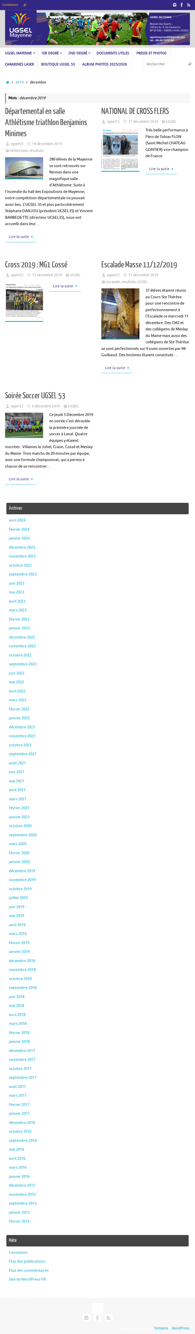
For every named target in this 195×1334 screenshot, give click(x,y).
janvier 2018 (19, 1041)
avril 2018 (17, 1014)
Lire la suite (22, 237)
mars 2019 (17, 933)
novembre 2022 (22, 646)
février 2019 (19, 943)
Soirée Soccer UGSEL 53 (35, 395)
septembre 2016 (23, 1140)
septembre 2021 (23, 754)
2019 (19, 82)
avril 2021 (17, 790)
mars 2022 (17, 700)
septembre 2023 (23, 574)
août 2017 (17, 1086)
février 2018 (19, 1032)
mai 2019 (16, 915)
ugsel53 (17, 144)
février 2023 (19, 619)
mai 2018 (16, 1005)
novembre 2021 (22, 736)
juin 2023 (16, 583)
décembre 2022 (22, 637)
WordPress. (181, 1328)
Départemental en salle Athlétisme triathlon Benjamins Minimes (46, 122)
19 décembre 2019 (47, 144)
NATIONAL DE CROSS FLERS (135, 111)
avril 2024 (17, 520)
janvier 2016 (19, 1176)
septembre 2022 (23, 664)
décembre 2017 (22, 1050)
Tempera (161, 1328)
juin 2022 (16, 673)
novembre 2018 (22, 969)
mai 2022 (16, 682)
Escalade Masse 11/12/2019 (139, 264)
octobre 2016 (20, 1131)
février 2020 (19, 853)
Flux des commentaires (29, 1270)
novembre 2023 (22, 556)
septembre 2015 (23, 1203)
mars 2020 (17, 844)
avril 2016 (17, 1158)
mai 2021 (16, 781)
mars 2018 (17, 1023)
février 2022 (19, 709)
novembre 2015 (22, 1194)
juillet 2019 (18, 897)
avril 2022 (17, 691)
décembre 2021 (22, 727)
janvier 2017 (19, 1113)
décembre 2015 (22, 1185)
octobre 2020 (20, 826)
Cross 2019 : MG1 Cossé (36, 264)
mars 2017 (17, 1095)
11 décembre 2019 (143, 275)
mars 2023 (17, 610)
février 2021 (19, 808)
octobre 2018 (20, 979)
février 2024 (19, 529)
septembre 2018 (23, 987)
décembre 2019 (22, 871)
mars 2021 (17, 799)
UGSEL (171, 122)
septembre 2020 (23, 835)
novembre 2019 (22, 880)
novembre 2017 (22, 1059)
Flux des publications (27, 1261)
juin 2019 (16, 907)
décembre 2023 (22, 547)
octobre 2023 (20, 565)
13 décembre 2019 (47, 275)
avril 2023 (17, 601)
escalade (113, 282)
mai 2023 (16, 592)
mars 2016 (17, 1167)
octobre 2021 (20, 745)
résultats (36, 151)
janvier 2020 (19, 862)
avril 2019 (17, 925)
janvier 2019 (19, 951)
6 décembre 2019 (46, 406)
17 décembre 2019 (143, 122)
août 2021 (17, 763)
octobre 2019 (20, 889)
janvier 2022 (19, 718)
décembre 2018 (22, 961)
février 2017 (19, 1104)
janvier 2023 (19, 628)
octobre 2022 (20, 655)
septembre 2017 (23, 1077)
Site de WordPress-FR (27, 1279)
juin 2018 (16, 996)
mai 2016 (16, 1149)
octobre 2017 (20, 1068)
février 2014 (19, 1221)
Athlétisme (19, 151)
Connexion (10, 5)
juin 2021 (16, 772)
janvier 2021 (19, 817)
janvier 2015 (19, 1212)
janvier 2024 (19, 538)
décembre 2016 (22, 1122)
